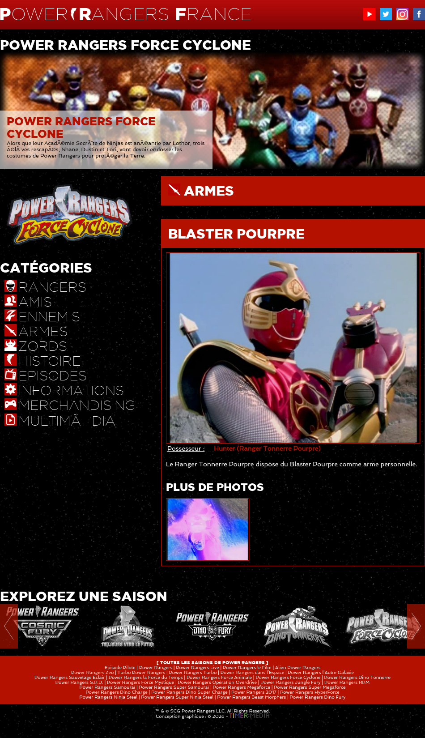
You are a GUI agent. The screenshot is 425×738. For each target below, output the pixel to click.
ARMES (209, 190)
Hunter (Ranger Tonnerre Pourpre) (267, 448)
